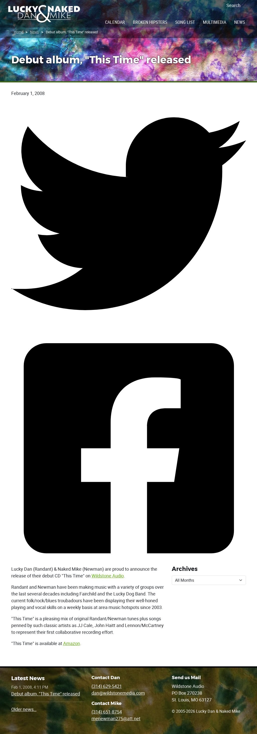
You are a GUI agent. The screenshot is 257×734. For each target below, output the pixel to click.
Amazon (71, 643)
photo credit (246, 77)
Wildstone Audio (108, 576)
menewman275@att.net (116, 718)
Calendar (115, 22)
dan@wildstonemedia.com (118, 693)
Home (18, 32)
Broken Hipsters (150, 22)
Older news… (24, 709)
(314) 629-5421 (107, 686)
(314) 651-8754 (107, 712)
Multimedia (214, 22)
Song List (185, 22)
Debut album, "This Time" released (45, 694)
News (239, 22)
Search (233, 5)
